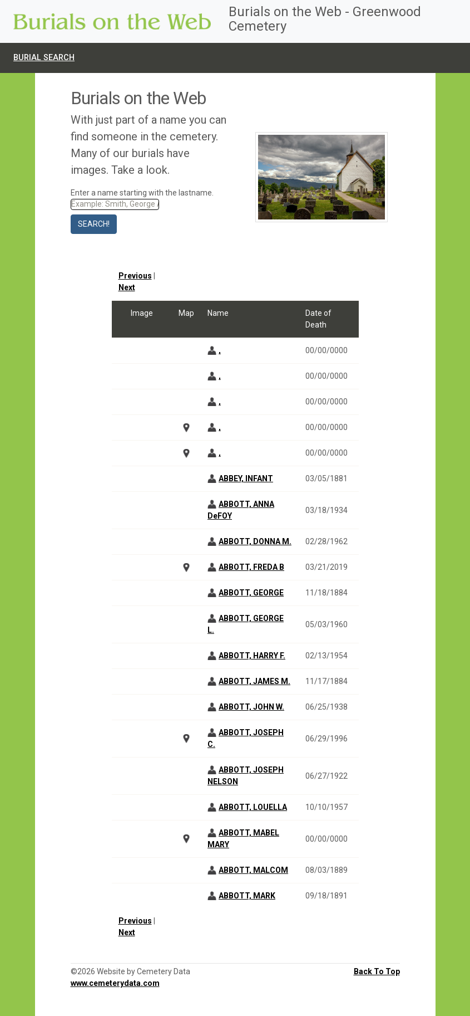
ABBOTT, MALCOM (253, 870)
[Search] (115, 204)
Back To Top (377, 971)
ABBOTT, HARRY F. (252, 655)
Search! (94, 223)
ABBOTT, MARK (247, 895)
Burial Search (44, 57)
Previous (135, 275)
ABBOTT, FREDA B (251, 567)
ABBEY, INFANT (246, 478)
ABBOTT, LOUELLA (253, 807)
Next (126, 287)
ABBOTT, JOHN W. (251, 706)
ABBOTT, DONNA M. (255, 541)
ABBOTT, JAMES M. (254, 681)
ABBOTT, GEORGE (251, 592)
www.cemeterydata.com (115, 983)
